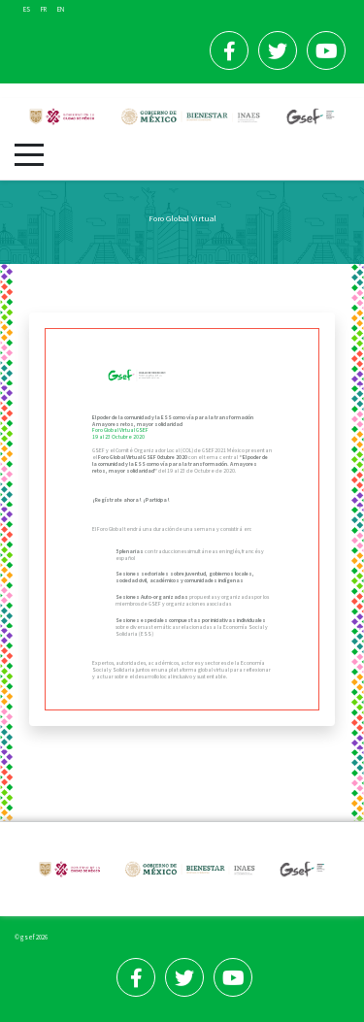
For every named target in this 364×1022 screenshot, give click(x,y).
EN (60, 9)
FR (44, 9)
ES (27, 9)
